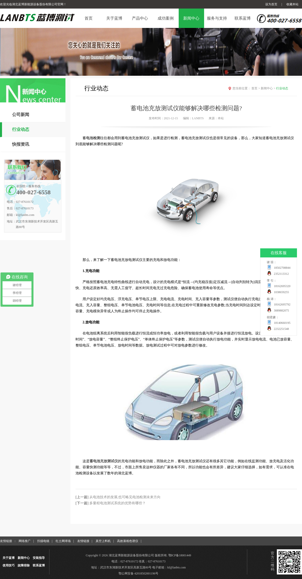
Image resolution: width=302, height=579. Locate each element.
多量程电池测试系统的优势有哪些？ (117, 503)
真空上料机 (103, 541)
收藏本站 (292, 4)
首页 (256, 88)
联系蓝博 (39, 565)
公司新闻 (20, 114)
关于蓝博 (9, 558)
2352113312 (281, 274)
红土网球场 (63, 541)
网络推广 (25, 541)
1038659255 (281, 292)
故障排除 (24, 565)
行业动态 (20, 129)
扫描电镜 (43, 541)
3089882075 (281, 310)
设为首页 (271, 4)
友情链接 (83, 541)
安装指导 (39, 558)
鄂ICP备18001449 (179, 555)
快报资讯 (20, 144)
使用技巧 (9, 565)
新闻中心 (268, 88)
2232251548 (281, 329)
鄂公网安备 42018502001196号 (139, 573)
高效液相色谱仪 (127, 541)
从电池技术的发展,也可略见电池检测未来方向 (125, 497)
